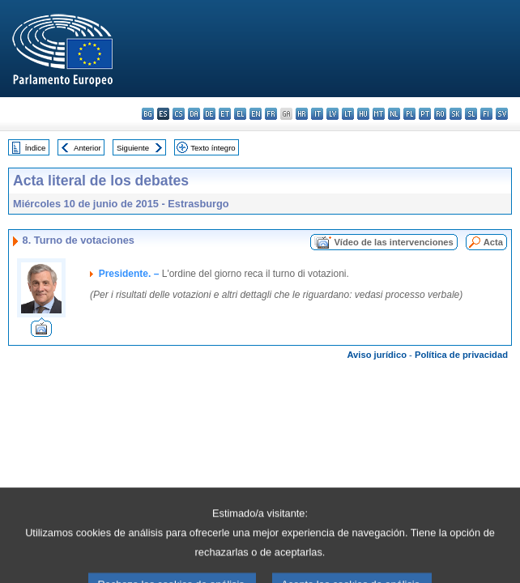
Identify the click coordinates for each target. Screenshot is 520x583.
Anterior (87, 147)
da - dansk (194, 114)
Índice (35, 147)
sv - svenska (502, 114)
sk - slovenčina (456, 114)
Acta (493, 242)
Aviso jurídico (377, 355)
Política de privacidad (461, 355)
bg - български (148, 114)
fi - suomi (486, 114)
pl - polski (409, 114)
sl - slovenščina (471, 114)
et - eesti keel (225, 114)
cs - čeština (179, 114)
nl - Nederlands (394, 114)
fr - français (271, 114)
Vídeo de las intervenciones (393, 242)
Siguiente (133, 147)
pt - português (425, 114)
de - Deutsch (209, 114)
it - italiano (317, 114)
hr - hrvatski (302, 114)
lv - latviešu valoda (332, 114)
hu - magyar (363, 114)
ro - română (440, 114)
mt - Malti (379, 114)
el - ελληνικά (240, 114)
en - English (255, 114)
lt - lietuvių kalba (348, 114)
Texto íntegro (212, 147)
